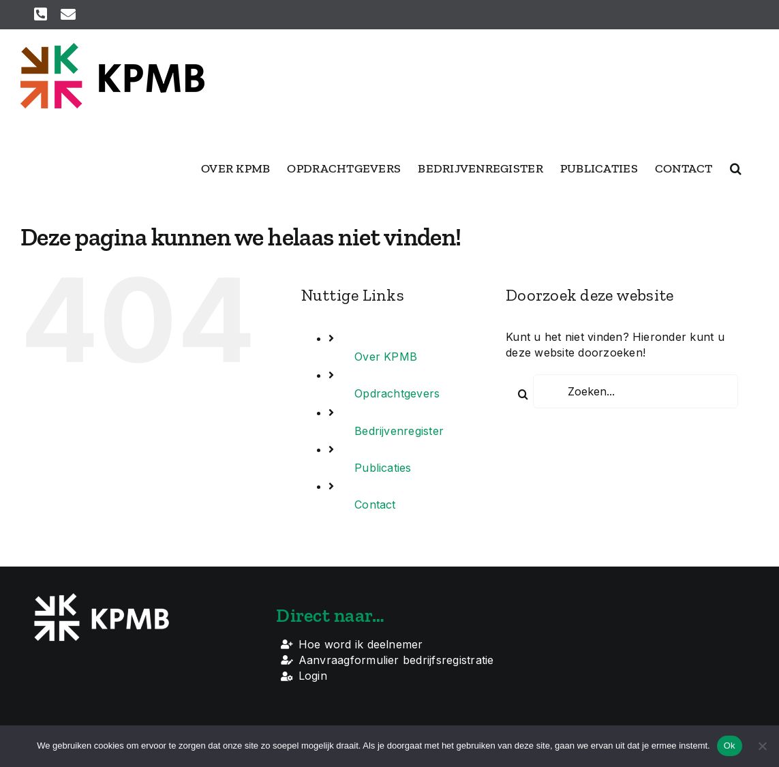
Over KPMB (385, 356)
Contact (375, 504)
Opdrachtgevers (397, 393)
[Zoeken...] (635, 391)
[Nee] (762, 746)
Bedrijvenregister (399, 431)
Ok (729, 745)
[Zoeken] (523, 394)
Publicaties (383, 468)
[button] (736, 168)
